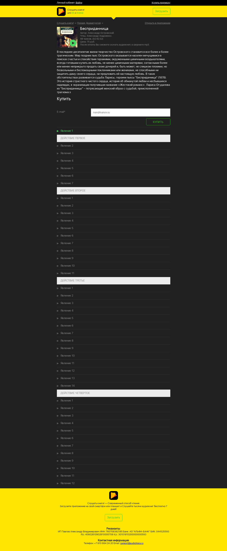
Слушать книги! (65, 23)
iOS (72, 13)
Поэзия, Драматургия (89, 23)
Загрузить (161, 11)
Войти (79, 3)
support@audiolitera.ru (131, 543)
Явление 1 (67, 131)
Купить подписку (161, 3)
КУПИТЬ (158, 122)
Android (80, 13)
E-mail (61, 112)
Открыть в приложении (157, 23)
